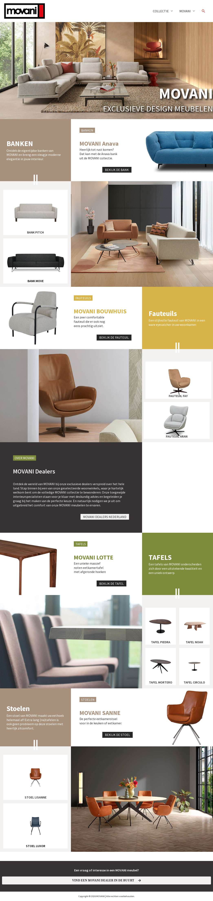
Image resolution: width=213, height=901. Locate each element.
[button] (203, 11)
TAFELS (160, 557)
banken (20, 143)
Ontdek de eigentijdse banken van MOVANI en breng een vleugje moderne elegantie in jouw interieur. (34, 154)
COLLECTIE (161, 11)
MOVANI (185, 11)
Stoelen (18, 708)
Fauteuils (163, 313)
